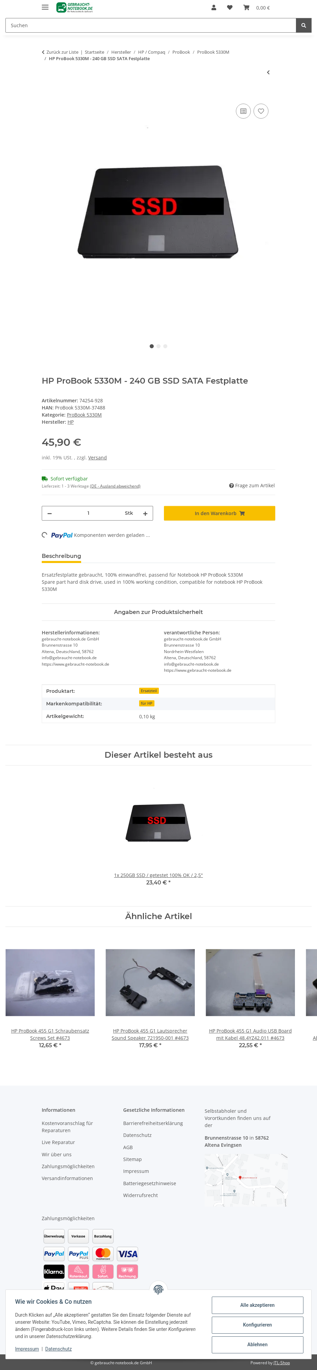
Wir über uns (57, 1154)
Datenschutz (60, 1349)
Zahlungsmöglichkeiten (68, 1166)
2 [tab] (158, 346)
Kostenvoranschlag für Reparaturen (67, 1127)
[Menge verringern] (49, 513)
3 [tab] (165, 346)
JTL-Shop (282, 1363)
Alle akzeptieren (256, 1305)
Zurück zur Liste (62, 52)
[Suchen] (150, 25)
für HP (146, 703)
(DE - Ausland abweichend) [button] (115, 486)
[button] (214, 7)
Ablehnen (256, 1344)
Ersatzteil (149, 690)
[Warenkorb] (256, 7)
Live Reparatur (58, 1142)
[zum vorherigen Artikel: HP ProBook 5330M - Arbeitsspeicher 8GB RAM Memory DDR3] (268, 72)
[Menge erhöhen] (145, 513)
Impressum (28, 1349)
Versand (97, 457)
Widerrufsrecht (140, 1195)
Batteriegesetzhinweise (149, 1183)
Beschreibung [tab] (61, 556)
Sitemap (132, 1159)
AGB (128, 1147)
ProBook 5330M (84, 414)
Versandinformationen (67, 1178)
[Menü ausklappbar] (45, 4)
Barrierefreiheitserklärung (153, 1123)
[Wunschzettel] (230, 7)
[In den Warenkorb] (47, 94)
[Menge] (88, 513)
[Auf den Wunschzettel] (261, 111)
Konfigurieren (255, 1325)
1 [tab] (152, 346)
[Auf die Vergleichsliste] (243, 111)
